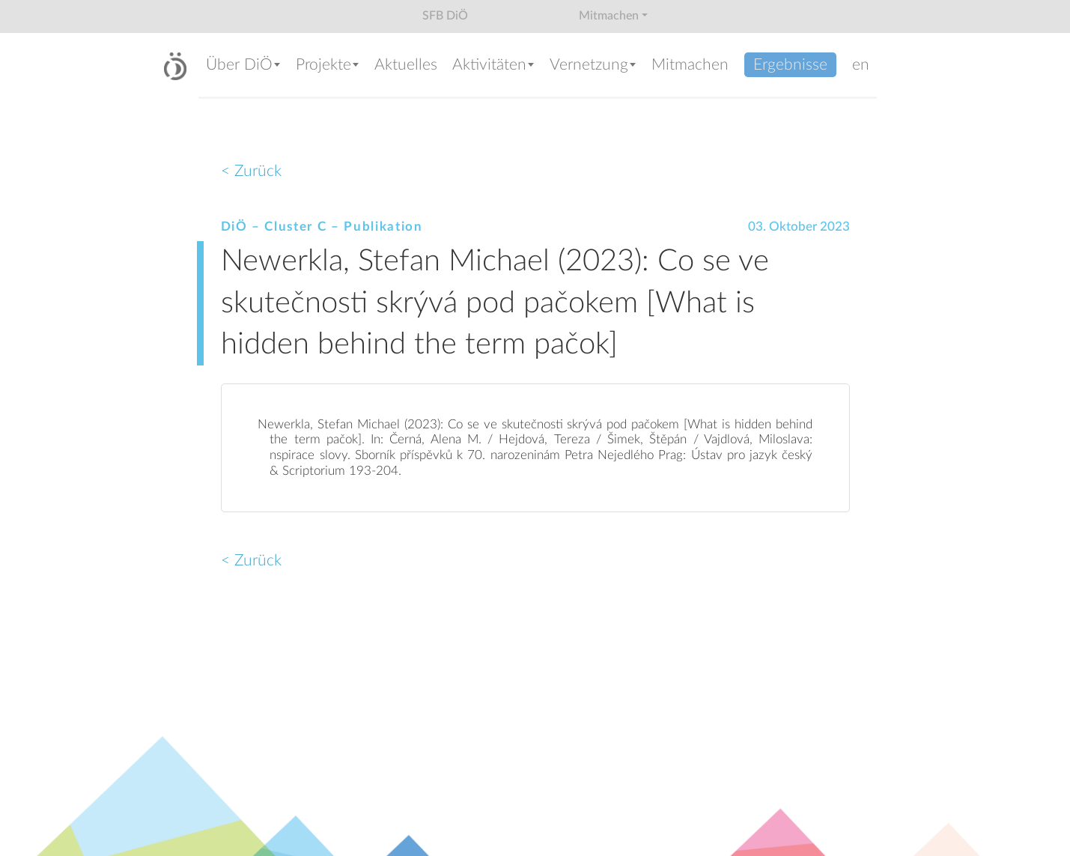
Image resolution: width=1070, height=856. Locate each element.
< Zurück (251, 171)
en (860, 65)
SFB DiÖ (445, 16)
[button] (243, 66)
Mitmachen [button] (609, 16)
